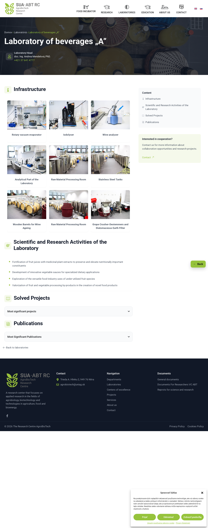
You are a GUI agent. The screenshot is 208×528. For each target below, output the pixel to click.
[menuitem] (195, 8)
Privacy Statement (183, 523)
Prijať (144, 517)
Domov (8, 32)
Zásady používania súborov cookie (160, 523)
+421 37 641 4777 (24, 60)
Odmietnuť (168, 517)
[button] (202, 492)
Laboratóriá (20, 32)
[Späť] (198, 264)
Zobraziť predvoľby (192, 517)
